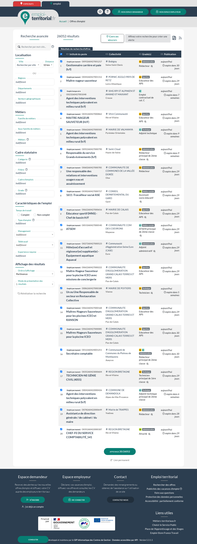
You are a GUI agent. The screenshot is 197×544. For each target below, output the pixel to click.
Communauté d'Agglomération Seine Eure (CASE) (119, 247)
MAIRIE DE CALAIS (117, 209)
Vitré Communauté (117, 113)
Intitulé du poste (76, 54)
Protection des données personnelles (164, 496)
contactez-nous (120, 499)
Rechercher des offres (164, 484)
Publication (168, 54)
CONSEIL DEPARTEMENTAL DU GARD (117, 194)
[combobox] (28, 65)
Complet (25, 214)
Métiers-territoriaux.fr (164, 520)
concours (27, 3)
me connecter (76, 499)
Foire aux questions (164, 492)
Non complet (43, 214)
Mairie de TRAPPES (117, 409)
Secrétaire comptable (79, 353)
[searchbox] (34, 82)
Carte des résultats (112, 38)
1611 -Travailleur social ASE (83, 195)
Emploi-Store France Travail (164, 533)
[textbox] (28, 65)
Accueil (63, 21)
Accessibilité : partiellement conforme (164, 501)
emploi (55, 3)
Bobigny (111, 61)
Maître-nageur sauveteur (81, 80)
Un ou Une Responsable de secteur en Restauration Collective (82, 296)
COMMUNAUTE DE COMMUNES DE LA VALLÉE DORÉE (120, 171)
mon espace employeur (168, 11)
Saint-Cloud (113, 149)
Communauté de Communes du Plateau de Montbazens (118, 353)
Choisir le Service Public (164, 524)
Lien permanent (119, 460)
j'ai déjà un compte (33, 506)
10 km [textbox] (46, 65)
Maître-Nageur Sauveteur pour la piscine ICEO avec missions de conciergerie (82, 275)
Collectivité (113, 54)
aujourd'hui (166, 61)
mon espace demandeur (130, 11)
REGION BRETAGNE (118, 371)
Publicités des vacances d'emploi (163, 488)
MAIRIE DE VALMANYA (119, 129)
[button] (52, 46)
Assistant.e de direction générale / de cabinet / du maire (81, 417)
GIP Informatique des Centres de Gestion (92, 540)
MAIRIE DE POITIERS (118, 288)
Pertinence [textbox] (22, 274)
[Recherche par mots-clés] (36, 47)
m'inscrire (32, 499)
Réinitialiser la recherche (32, 293)
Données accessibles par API (125, 540)
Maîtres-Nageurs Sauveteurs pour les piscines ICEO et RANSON (84, 316)
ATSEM (70, 228)
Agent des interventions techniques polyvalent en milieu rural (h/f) (81, 102)
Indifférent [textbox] (21, 234)
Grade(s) (145, 54)
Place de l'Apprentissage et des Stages (164, 528)
